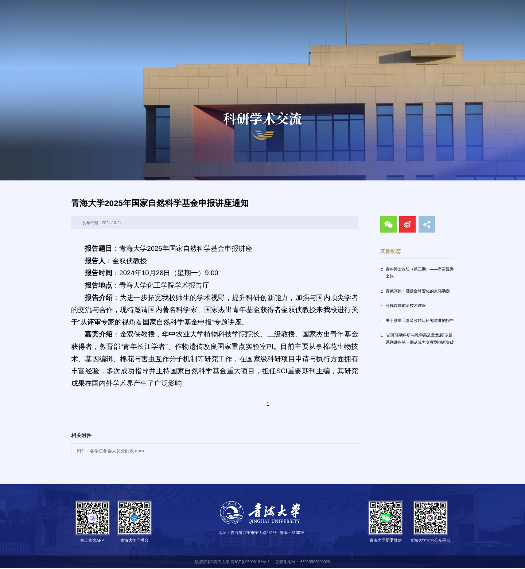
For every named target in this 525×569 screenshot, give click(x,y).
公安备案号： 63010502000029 (302, 562)
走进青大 (401, 5)
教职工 (363, 5)
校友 (381, 5)
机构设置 (279, 26)
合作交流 (498, 26)
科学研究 (352, 26)
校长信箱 (431, 5)
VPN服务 (455, 5)
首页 (180, 26)
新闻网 (209, 26)
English (483, 5)
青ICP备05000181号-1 (250, 562)
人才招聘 (461, 26)
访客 (345, 5)
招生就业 (425, 26)
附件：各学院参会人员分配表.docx (110, 451)
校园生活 (388, 26)
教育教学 (315, 26)
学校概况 (242, 26)
